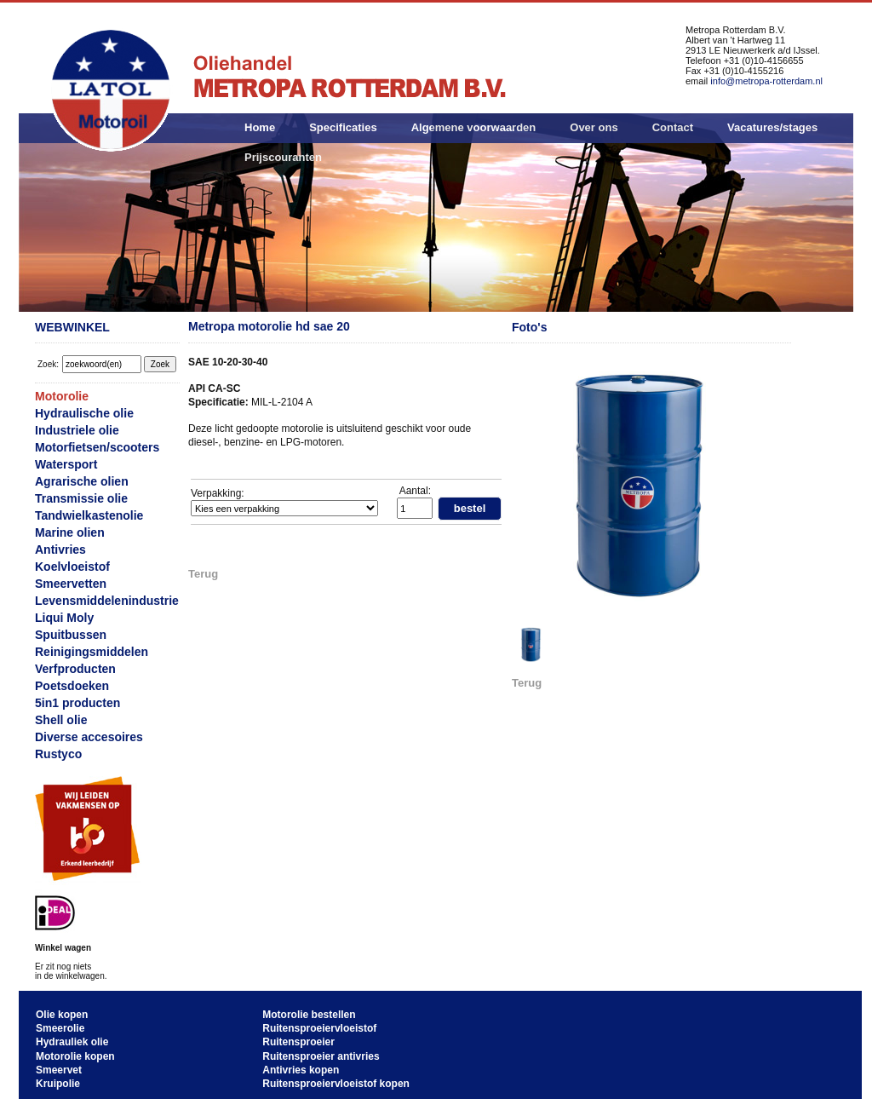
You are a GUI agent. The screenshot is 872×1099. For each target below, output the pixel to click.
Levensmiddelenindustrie (107, 600)
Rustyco (58, 754)
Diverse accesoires (89, 737)
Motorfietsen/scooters (97, 447)
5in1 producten (77, 703)
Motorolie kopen (75, 1056)
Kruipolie (58, 1084)
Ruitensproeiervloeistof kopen (336, 1084)
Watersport (66, 464)
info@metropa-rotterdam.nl (766, 81)
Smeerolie (60, 1028)
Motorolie (62, 396)
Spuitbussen (70, 635)
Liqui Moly (64, 617)
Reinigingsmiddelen (91, 652)
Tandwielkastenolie (89, 515)
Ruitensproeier (298, 1042)
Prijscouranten (283, 157)
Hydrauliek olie (72, 1042)
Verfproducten (75, 669)
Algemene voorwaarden (473, 127)
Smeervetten (70, 583)
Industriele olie (77, 430)
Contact (672, 127)
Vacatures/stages (772, 127)
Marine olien (70, 532)
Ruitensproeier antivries (320, 1056)
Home (259, 127)
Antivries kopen (300, 1070)
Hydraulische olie (84, 413)
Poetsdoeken (72, 686)
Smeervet (59, 1070)
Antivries (60, 549)
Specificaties (343, 127)
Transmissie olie (81, 498)
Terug (203, 573)
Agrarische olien (82, 481)
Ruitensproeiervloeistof (319, 1028)
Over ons (593, 127)
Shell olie (61, 720)
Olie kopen (62, 1015)
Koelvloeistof (72, 566)
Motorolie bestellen (308, 1015)
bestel (470, 508)
